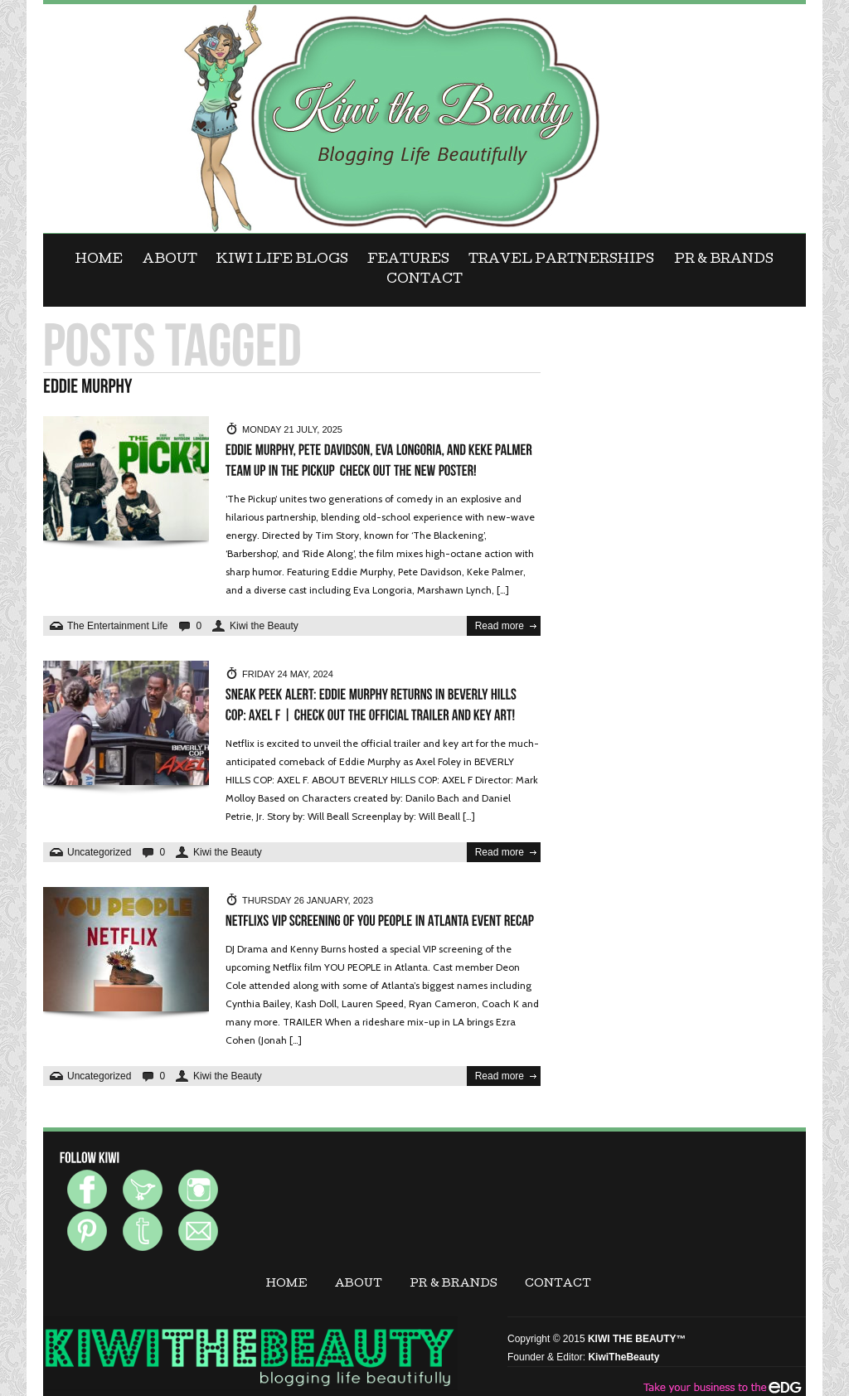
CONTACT (424, 280)
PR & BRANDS (724, 260)
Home (99, 260)
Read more (499, 626)
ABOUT (170, 260)
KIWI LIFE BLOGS (282, 260)
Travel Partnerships (561, 260)
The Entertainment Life (117, 626)
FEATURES (408, 260)
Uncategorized (99, 852)
